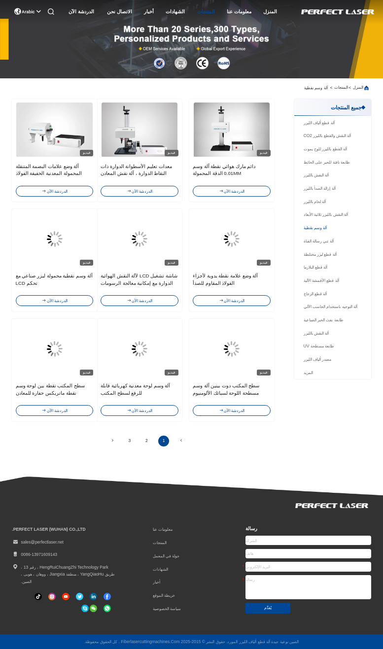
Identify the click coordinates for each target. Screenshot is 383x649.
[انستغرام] (52, 596)
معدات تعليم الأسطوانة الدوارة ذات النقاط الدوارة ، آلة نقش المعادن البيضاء (136, 173)
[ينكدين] (93, 596)
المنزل (270, 11)
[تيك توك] (66, 596)
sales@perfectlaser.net (38, 542)
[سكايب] (85, 608)
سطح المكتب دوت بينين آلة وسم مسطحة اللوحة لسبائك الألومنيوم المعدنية (226, 393)
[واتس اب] (107, 608)
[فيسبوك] (107, 596)
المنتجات (206, 11)
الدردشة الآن (81, 11)
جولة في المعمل (166, 555)
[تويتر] (79, 596)
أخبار (149, 11)
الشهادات (175, 11)
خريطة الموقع (164, 595)
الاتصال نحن (119, 11)
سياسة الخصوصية (167, 608)
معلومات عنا (239, 11)
